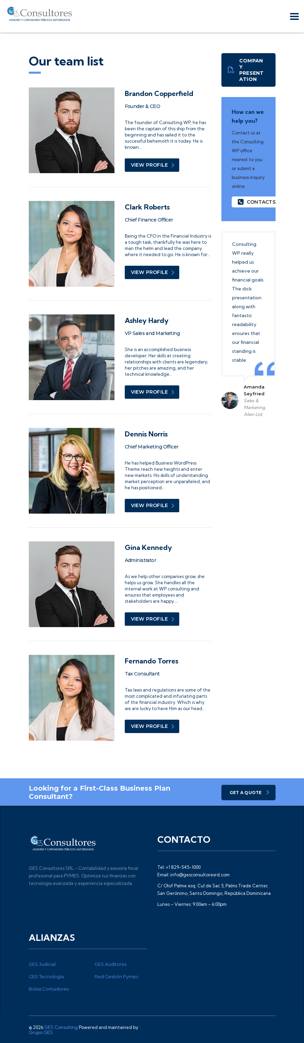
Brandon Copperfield (159, 93)
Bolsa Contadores (49, 989)
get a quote (249, 792)
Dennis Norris (146, 434)
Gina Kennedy (148, 547)
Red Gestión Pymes (116, 976)
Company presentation (246, 70)
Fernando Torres (151, 661)
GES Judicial (42, 964)
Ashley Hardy (147, 320)
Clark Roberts (147, 207)
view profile (152, 165)
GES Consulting (61, 1027)
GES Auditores (110, 964)
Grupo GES (41, 1032)
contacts (257, 202)
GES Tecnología (46, 976)
